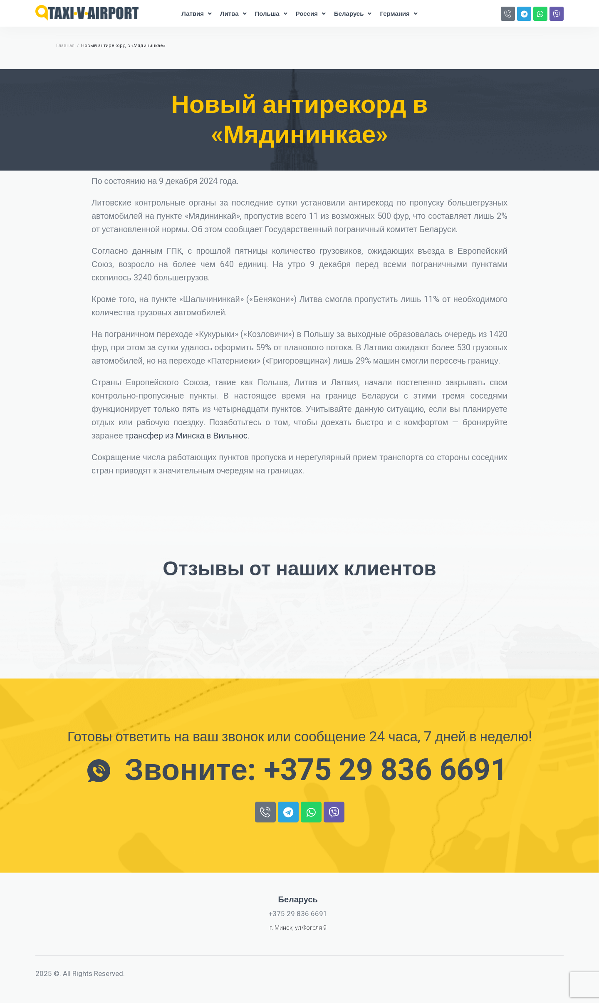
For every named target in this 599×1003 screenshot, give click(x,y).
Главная (65, 45)
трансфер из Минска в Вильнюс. (187, 436)
